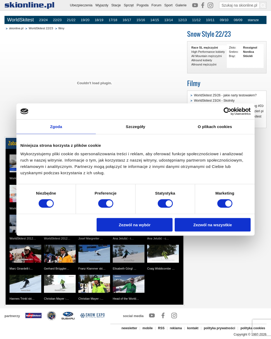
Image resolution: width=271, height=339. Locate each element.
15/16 (141, 20)
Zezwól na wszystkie (212, 224)
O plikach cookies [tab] (215, 126)
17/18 (113, 20)
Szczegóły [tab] (135, 126)
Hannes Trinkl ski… (22, 298)
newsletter (129, 328)
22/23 (57, 20)
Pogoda (142, 5)
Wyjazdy (101, 5)
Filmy (193, 83)
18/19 (99, 20)
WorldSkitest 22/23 (41, 28)
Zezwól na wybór (135, 224)
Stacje (116, 5)
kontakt (192, 328)
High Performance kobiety (208, 51)
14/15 (154, 20)
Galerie (181, 5)
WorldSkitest (20, 19)
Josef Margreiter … (90, 238)
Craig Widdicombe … (161, 268)
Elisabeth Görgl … (124, 268)
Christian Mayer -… (56, 298)
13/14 (168, 20)
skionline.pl (16, 28)
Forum (156, 5)
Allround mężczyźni (203, 64)
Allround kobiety (201, 60)
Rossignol (250, 47)
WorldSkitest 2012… (23, 238)
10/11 (210, 20)
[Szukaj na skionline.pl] (263, 5)
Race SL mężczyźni (204, 47)
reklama (176, 328)
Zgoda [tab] (56, 126)
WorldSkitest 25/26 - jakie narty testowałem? (225, 95)
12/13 (182, 20)
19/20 (85, 20)
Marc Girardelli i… (21, 268)
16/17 (127, 20)
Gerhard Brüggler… (56, 268)
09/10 (224, 20)
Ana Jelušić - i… (123, 238)
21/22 (71, 20)
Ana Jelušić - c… (158, 238)
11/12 (196, 20)
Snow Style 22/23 (209, 34)
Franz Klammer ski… (92, 268)
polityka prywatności (219, 328)
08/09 (238, 20)
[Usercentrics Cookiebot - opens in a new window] (227, 111)
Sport (168, 5)
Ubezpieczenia (81, 5)
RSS (161, 328)
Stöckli (248, 56)
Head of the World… (126, 298)
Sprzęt (129, 5)
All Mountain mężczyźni (206, 56)
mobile (147, 328)
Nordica (248, 51)
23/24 (43, 20)
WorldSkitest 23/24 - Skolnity (214, 100)
